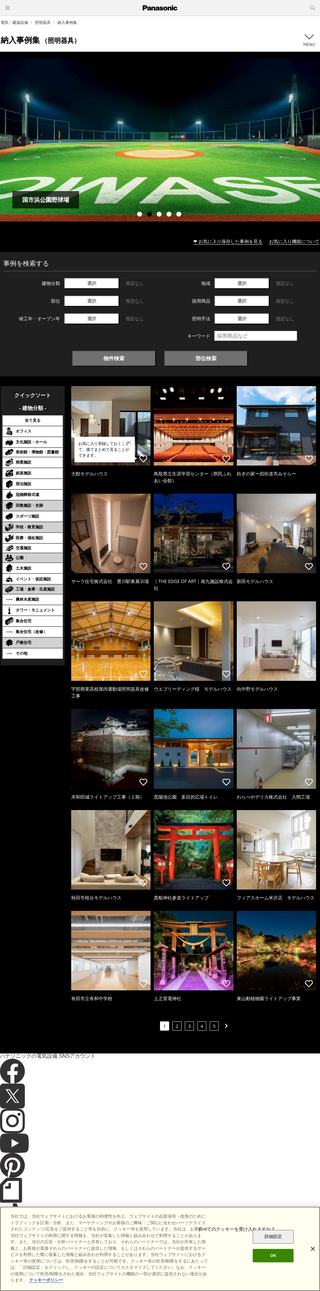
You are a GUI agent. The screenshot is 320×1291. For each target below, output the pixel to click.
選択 (91, 283)
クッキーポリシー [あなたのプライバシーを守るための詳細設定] (46, 1280)
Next (301, 140)
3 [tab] (160, 215)
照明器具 (43, 22)
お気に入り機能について (294, 241)
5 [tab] (179, 215)
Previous (18, 140)
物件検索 (114, 358)
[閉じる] (313, 1249)
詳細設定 (273, 1236)
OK (273, 1255)
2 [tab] (150, 215)
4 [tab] (170, 215)
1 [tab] (140, 215)
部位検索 (206, 358)
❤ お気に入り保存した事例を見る (228, 241)
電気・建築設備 (14, 22)
